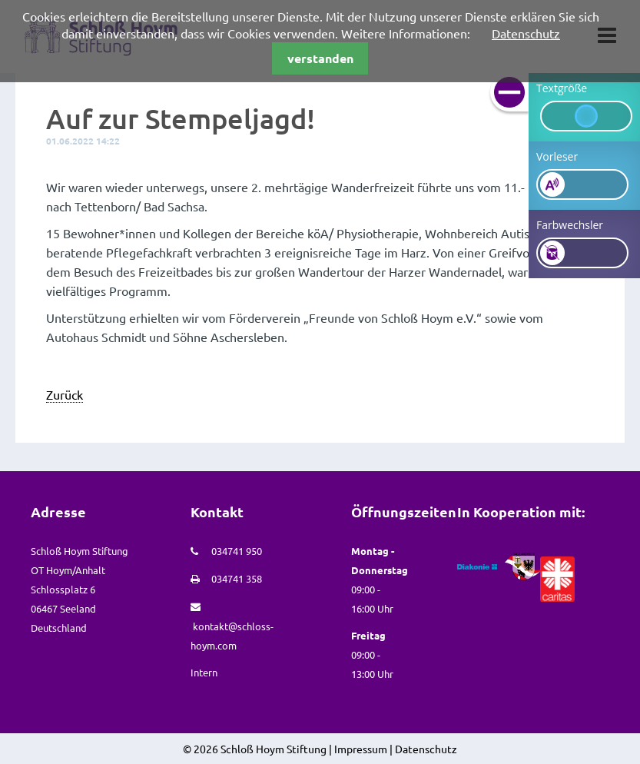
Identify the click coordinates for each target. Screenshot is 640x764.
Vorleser (557, 156)
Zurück (64, 394)
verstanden (320, 58)
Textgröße (561, 88)
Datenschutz (526, 33)
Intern (204, 672)
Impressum (360, 749)
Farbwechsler (569, 225)
